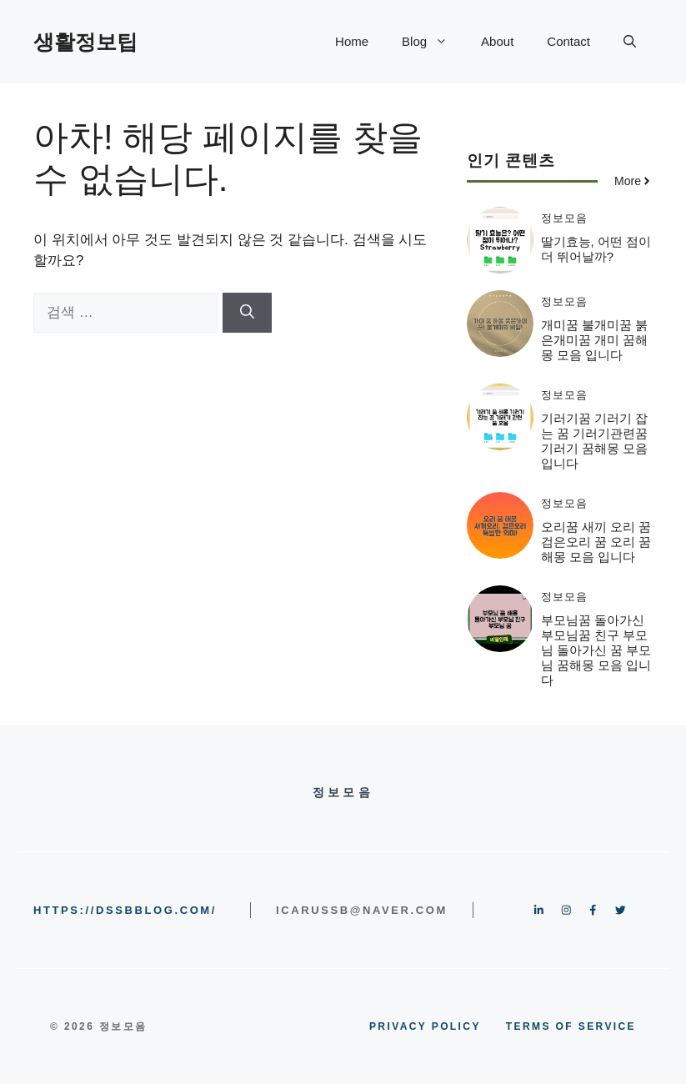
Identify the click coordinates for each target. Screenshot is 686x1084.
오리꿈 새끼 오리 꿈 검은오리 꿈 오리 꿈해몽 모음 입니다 (596, 541)
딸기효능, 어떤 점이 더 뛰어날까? (596, 248)
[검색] (247, 313)
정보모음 (564, 218)
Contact (568, 41)
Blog (433, 42)
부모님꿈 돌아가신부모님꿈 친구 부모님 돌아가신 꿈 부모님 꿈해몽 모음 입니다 (596, 650)
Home (351, 41)
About (497, 41)
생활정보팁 (85, 41)
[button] (630, 42)
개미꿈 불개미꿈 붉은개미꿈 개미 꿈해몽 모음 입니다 (594, 340)
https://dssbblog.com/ (125, 910)
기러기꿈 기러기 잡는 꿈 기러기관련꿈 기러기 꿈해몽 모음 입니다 (594, 440)
